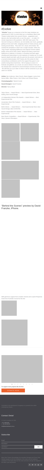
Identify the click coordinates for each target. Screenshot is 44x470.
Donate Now (13, 390)
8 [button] (32, 384)
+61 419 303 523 (6, 424)
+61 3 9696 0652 (5, 422)
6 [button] (26, 384)
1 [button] (12, 384)
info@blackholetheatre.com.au (7, 426)
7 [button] (29, 384)
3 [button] (18, 384)
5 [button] (23, 384)
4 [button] (21, 384)
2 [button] (15, 384)
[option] (22, 18)
